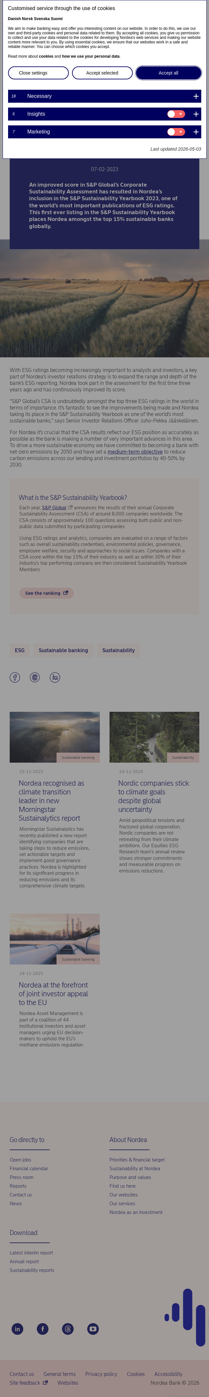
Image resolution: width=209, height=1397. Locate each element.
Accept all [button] (168, 72)
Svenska (42, 19)
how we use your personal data (91, 56)
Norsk (27, 19)
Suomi (57, 19)
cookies (46, 56)
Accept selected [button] (102, 72)
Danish (14, 19)
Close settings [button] (33, 72)
